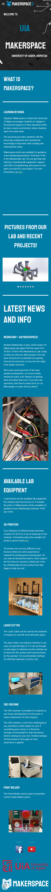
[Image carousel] (26, 272)
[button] (3, 4)
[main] (26, 35)
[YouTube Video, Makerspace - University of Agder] (26, 194)
